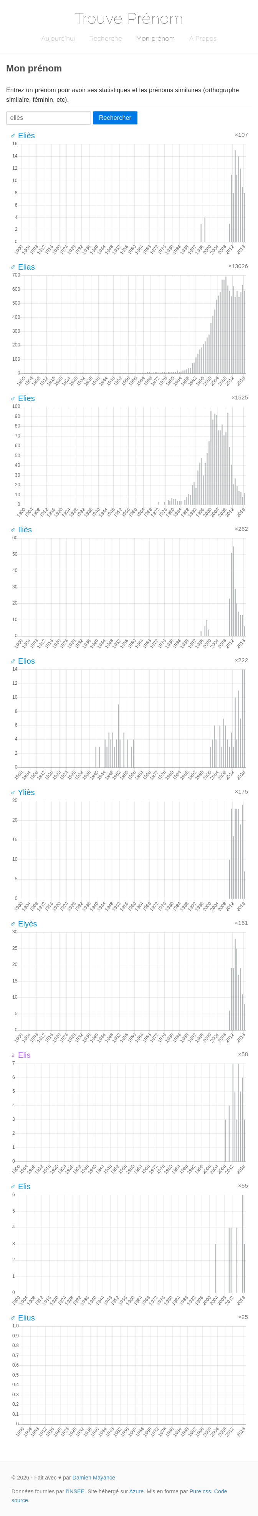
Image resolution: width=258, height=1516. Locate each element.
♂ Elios (22, 661)
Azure (136, 1491)
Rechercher (115, 117)
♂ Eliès (22, 135)
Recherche (105, 38)
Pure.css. (201, 1491)
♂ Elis (20, 1186)
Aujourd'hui (58, 38)
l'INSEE (75, 1491)
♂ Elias (22, 267)
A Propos (203, 38)
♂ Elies (22, 398)
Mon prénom (155, 38)
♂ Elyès (23, 924)
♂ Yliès (22, 792)
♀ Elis (20, 1055)
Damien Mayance (94, 1478)
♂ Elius (22, 1318)
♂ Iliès (21, 529)
